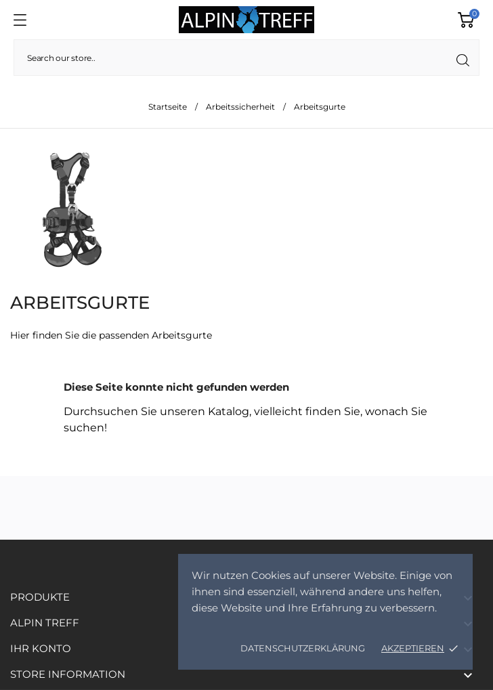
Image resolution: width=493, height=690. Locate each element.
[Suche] (246, 57)
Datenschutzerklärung (302, 648)
